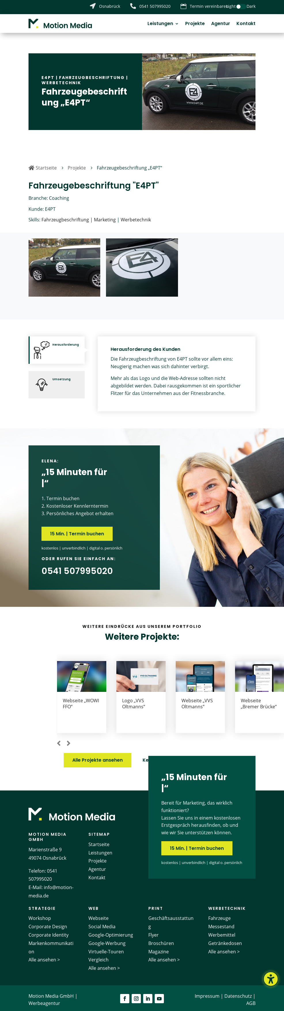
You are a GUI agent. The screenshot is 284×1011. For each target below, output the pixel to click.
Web (93, 905)
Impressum (207, 992)
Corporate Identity (49, 931)
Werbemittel (221, 931)
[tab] (57, 347)
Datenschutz (238, 992)
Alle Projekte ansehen (97, 757)
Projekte (195, 24)
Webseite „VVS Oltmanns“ (256, 700)
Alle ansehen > (44, 956)
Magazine (158, 948)
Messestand (221, 923)
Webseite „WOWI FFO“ (140, 700)
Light (231, 6)
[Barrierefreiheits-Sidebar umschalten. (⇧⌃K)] (270, 979)
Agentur (220, 24)
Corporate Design (48, 923)
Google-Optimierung (110, 931)
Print (155, 905)
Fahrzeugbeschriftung (92, 74)
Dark (251, 6)
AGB (250, 1000)
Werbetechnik (61, 79)
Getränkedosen (225, 940)
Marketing (105, 216)
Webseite (98, 915)
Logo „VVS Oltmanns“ (193, 700)
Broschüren (161, 940)
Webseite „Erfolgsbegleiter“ (81, 703)
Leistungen (160, 24)
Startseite (98, 841)
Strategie (42, 905)
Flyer (153, 931)
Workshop (40, 915)
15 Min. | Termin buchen (77, 530)
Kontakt (245, 24)
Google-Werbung (107, 940)
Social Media (102, 923)
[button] (59, 740)
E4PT (47, 74)
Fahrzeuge (219, 915)
